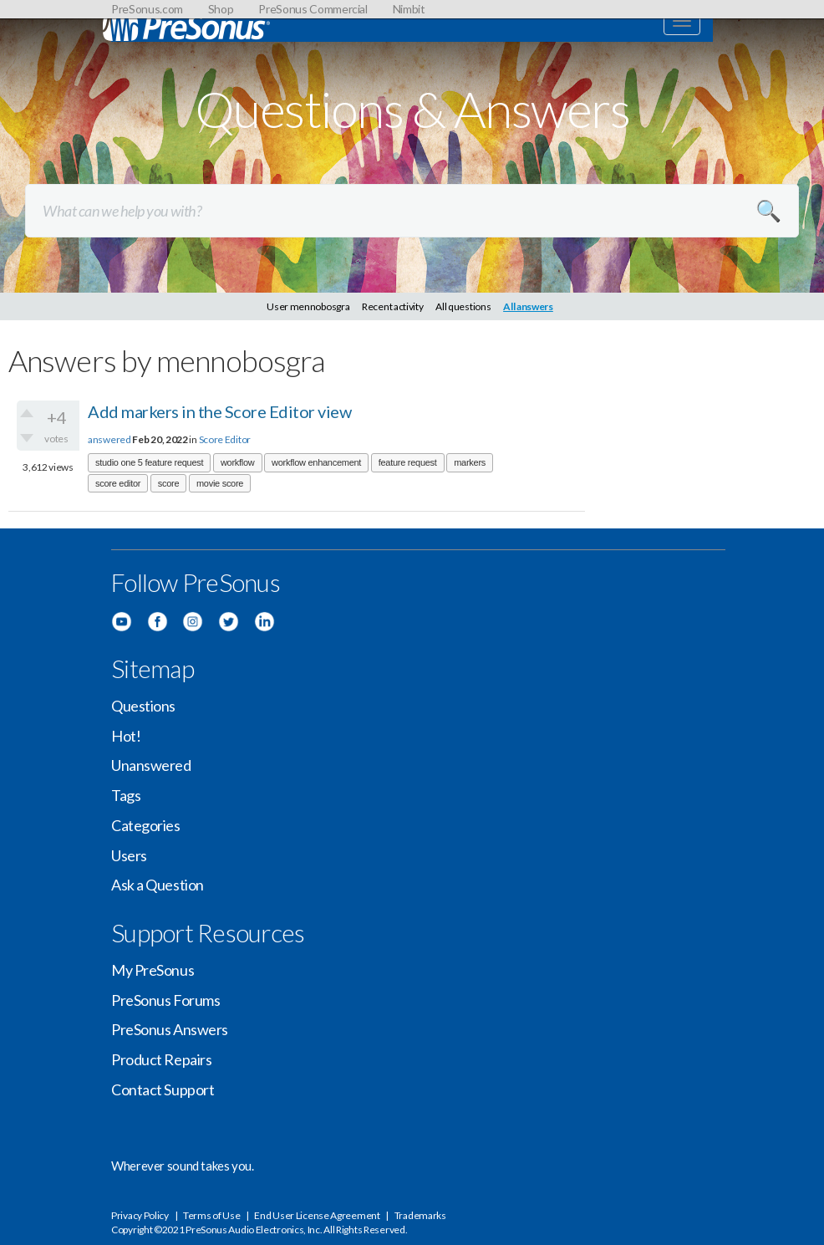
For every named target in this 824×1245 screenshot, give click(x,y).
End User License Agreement (316, 1215)
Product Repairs (161, 1059)
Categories (146, 825)
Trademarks (420, 1215)
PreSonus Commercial (312, 9)
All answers (528, 306)
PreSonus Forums (165, 1000)
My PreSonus (152, 970)
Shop (221, 9)
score (169, 483)
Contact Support (162, 1089)
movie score (219, 483)
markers (470, 462)
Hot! (125, 736)
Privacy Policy (140, 1215)
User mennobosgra (308, 306)
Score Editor (225, 439)
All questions (463, 306)
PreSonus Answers (169, 1029)
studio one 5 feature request (149, 462)
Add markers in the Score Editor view (219, 411)
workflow (238, 462)
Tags (125, 795)
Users (129, 855)
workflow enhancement (316, 462)
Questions (143, 705)
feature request (408, 462)
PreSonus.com (147, 9)
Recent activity (393, 306)
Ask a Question (157, 884)
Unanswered (151, 765)
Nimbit (409, 9)
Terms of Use (211, 1215)
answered (109, 439)
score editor (117, 483)
